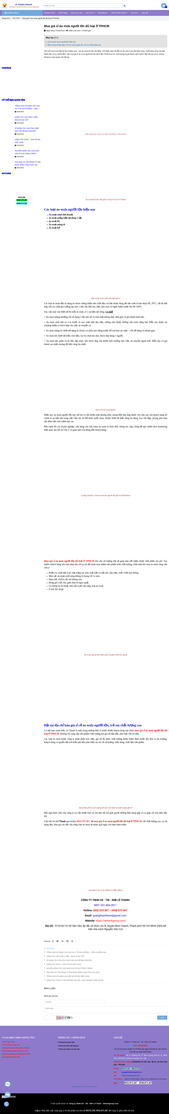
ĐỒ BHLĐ (103, 13)
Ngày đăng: (49, 31)
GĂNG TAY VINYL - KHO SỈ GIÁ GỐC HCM (63, 964)
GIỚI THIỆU (63, 13)
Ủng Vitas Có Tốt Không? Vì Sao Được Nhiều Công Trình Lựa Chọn (73, 972)
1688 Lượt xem (73, 31)
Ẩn (56, 37)
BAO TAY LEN (76, 13)
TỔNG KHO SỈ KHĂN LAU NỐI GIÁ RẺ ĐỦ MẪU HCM (67, 976)
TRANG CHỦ (49, 13)
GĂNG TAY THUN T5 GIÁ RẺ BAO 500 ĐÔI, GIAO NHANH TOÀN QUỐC (75, 980)
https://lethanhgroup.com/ (131, 1075)
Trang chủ (6, 18)
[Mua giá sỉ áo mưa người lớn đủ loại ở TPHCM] (21, 5)
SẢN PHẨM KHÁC (119, 13)
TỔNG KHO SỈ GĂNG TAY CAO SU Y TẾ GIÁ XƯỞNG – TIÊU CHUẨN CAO (76, 952)
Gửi (162, 1017)
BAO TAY (90, 13)
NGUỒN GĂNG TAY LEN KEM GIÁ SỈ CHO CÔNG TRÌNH (69, 968)
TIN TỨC (134, 13)
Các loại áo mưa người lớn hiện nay (62, 42)
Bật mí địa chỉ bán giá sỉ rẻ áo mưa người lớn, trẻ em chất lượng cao (74, 45)
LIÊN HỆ (144, 13)
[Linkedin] (62, 941)
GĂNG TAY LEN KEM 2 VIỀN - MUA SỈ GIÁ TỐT (65, 956)
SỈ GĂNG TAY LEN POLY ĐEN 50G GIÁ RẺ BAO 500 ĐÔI (69, 960)
